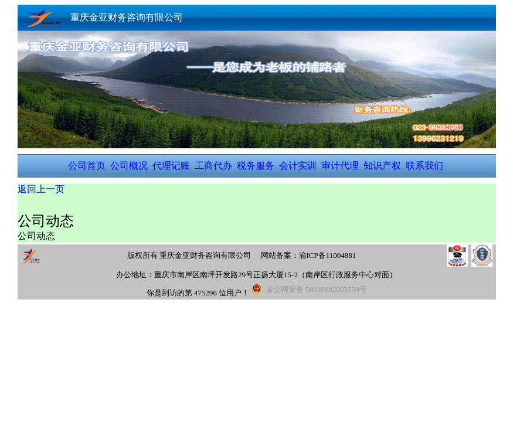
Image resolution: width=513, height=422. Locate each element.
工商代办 (213, 166)
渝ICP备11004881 (327, 255)
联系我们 (424, 166)
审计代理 (340, 166)
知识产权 (382, 166)
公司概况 (129, 166)
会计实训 (298, 166)
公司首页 (87, 166)
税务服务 (255, 166)
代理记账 (171, 166)
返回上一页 (41, 189)
